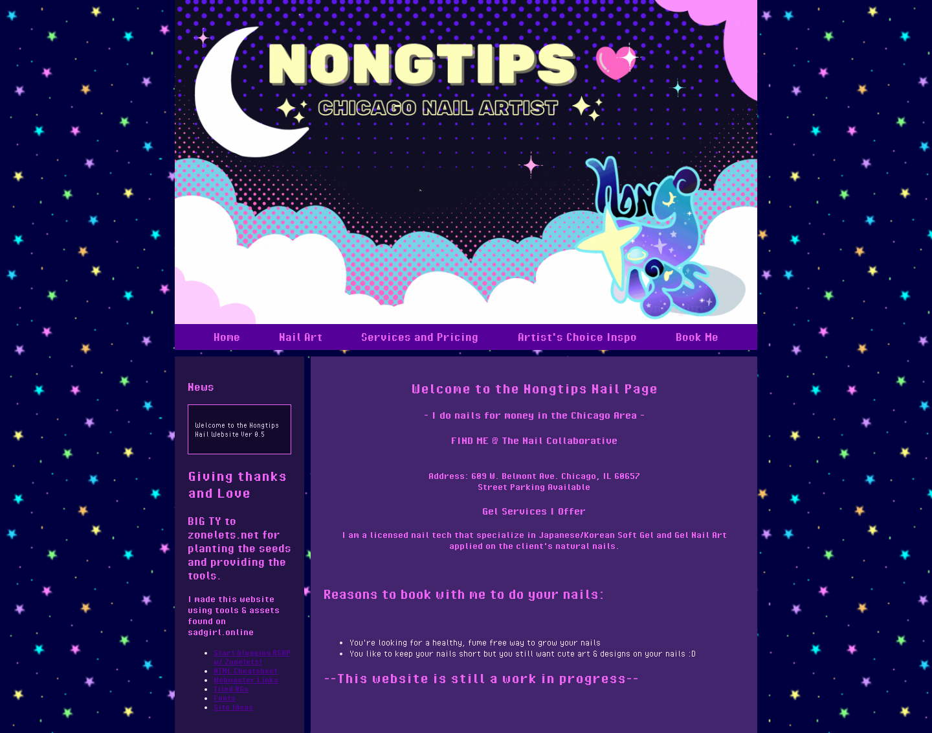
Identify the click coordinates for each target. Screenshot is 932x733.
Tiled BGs (231, 688)
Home (227, 337)
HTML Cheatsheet (246, 670)
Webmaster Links (246, 679)
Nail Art (300, 337)
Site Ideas (233, 707)
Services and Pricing (419, 337)
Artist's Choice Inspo (577, 337)
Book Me (697, 337)
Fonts (225, 697)
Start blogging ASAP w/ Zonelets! (252, 657)
